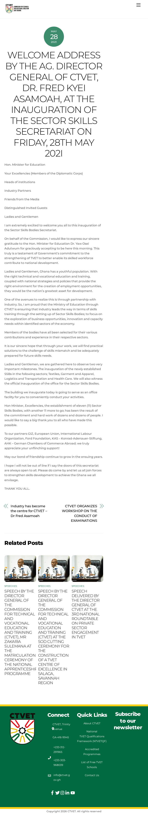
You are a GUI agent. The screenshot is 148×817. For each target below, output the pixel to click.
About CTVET (92, 723)
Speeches (10, 586)
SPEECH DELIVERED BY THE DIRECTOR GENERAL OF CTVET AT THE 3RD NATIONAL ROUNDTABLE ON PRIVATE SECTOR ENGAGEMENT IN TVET (86, 614)
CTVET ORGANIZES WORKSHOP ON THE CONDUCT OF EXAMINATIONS (79, 513)
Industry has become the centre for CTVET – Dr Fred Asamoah (29, 511)
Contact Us (92, 775)
